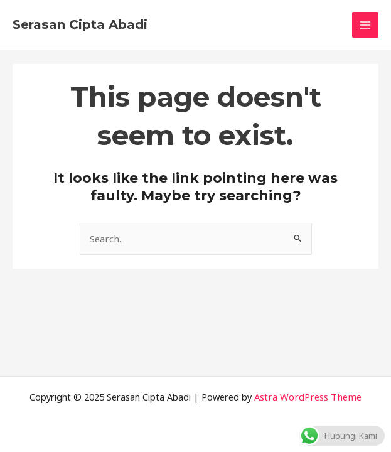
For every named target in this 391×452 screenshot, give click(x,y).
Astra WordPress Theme (308, 396)
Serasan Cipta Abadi (80, 24)
